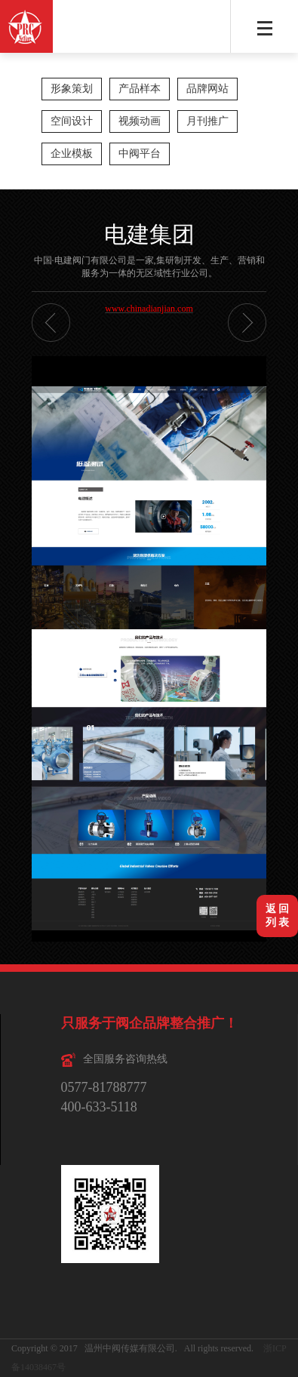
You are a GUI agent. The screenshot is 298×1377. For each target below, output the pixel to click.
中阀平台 (139, 153)
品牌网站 (207, 88)
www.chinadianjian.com (149, 308)
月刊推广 (207, 121)
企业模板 (72, 153)
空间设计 (72, 121)
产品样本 (139, 88)
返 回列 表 (278, 915)
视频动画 (139, 121)
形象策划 (72, 88)
